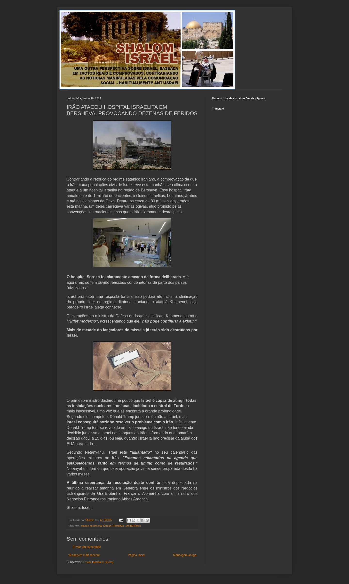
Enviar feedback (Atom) (98, 562)
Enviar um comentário (87, 547)
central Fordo (133, 525)
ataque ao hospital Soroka (96, 525)
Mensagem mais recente (84, 555)
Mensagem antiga (184, 555)
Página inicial (136, 555)
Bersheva (118, 525)
